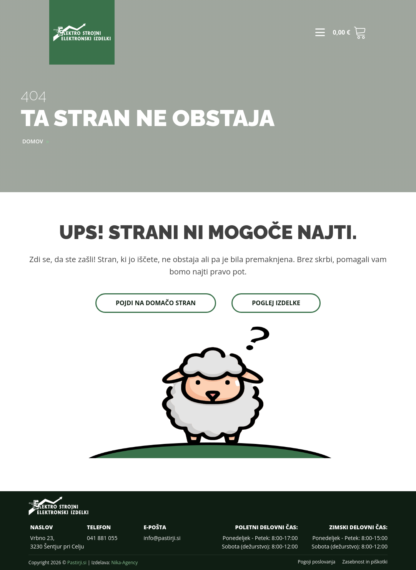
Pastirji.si (77, 562)
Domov (32, 141)
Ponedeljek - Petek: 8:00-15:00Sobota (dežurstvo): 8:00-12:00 (350, 542)
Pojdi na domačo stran (156, 303)
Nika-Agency (124, 562)
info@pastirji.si (162, 538)
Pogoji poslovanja (317, 562)
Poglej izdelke (276, 303)
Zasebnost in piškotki (365, 562)
